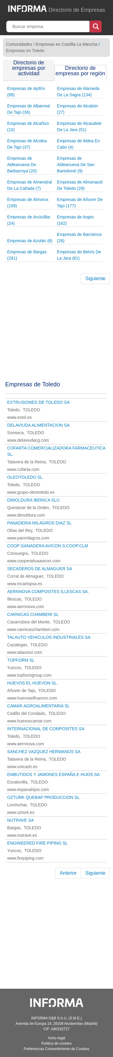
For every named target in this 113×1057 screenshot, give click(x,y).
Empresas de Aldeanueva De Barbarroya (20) (22, 164)
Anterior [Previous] (68, 873)
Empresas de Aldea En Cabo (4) (78, 144)
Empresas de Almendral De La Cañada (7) (29, 185)
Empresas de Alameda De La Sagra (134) (78, 91)
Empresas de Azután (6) (29, 240)
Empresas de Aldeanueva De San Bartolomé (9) (76, 164)
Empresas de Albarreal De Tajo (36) (28, 109)
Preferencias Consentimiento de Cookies (56, 1049)
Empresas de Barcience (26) (79, 237)
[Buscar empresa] (48, 26)
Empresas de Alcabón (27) (77, 109)
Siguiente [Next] (95, 278)
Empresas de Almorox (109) (28, 202)
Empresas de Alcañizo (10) (28, 126)
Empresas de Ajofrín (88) (26, 91)
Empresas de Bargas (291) (27, 255)
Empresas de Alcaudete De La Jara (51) (79, 126)
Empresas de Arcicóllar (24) (28, 220)
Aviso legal (56, 1038)
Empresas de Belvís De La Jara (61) (79, 255)
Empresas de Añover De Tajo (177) (80, 202)
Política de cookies (56, 1043)
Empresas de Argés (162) (75, 220)
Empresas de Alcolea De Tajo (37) (27, 144)
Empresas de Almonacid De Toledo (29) (79, 185)
